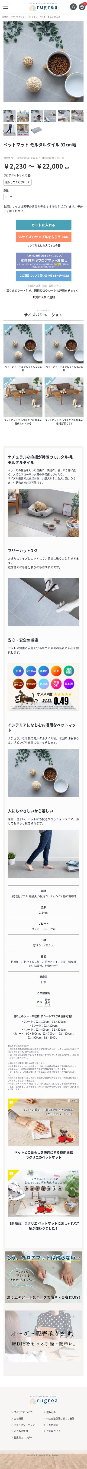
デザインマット (18, 17)
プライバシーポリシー (25, 1425)
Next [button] (78, 61)
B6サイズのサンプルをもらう (44, 236)
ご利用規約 (52, 1425)
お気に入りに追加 (43, 297)
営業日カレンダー (23, 1437)
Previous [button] (9, 61)
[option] (43, 61)
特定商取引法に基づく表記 (60, 1418)
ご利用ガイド (53, 1431)
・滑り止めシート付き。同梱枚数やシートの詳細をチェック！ (42, 291)
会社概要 (18, 1418)
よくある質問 (21, 1431)
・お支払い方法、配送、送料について (43, 286)
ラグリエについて (23, 1412)
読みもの (51, 1412)
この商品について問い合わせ (44, 276)
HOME (5, 17)
